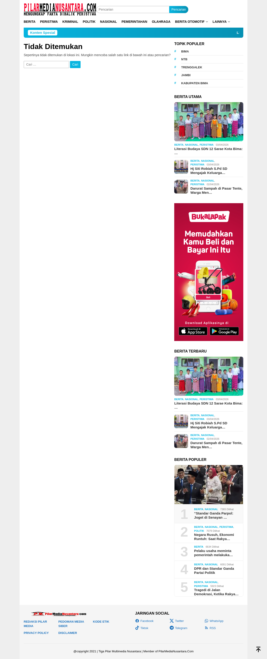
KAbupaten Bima (194, 83)
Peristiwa (207, 144)
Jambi (185, 75)
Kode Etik (101, 621)
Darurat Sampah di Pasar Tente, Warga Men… (216, 190)
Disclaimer (67, 633)
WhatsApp (213, 621)
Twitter (177, 621)
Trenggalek (191, 67)
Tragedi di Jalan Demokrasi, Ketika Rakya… (216, 592)
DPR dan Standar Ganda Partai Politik (214, 571)
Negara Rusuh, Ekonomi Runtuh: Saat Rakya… (214, 537)
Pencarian (178, 9)
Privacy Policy (36, 633)
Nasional (191, 144)
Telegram (178, 628)
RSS (210, 628)
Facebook (144, 621)
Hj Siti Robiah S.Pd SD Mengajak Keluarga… (208, 171)
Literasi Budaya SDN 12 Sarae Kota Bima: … (208, 151)
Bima (185, 51)
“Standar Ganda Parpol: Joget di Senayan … (213, 515)
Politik (199, 530)
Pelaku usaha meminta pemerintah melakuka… (213, 553)
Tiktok (141, 628)
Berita (178, 144)
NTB (184, 59)
